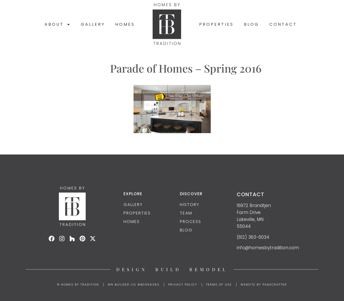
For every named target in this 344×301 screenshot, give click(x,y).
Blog (251, 24)
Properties (216, 24)
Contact (283, 24)
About (57, 24)
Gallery (93, 24)
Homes (125, 24)
